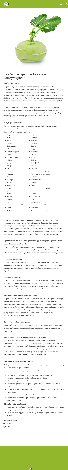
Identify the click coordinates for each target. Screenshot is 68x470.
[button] (61, 4)
